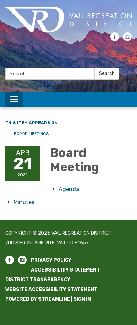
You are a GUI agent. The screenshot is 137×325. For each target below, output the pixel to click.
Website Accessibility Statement (51, 289)
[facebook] (114, 39)
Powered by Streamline (37, 299)
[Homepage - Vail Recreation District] (68, 19)
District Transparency (37, 280)
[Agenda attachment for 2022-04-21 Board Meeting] (69, 189)
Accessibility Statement (65, 270)
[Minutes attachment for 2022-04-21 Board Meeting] (24, 202)
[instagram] (127, 39)
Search (107, 73)
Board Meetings (31, 133)
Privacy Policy (51, 260)
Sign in (82, 299)
